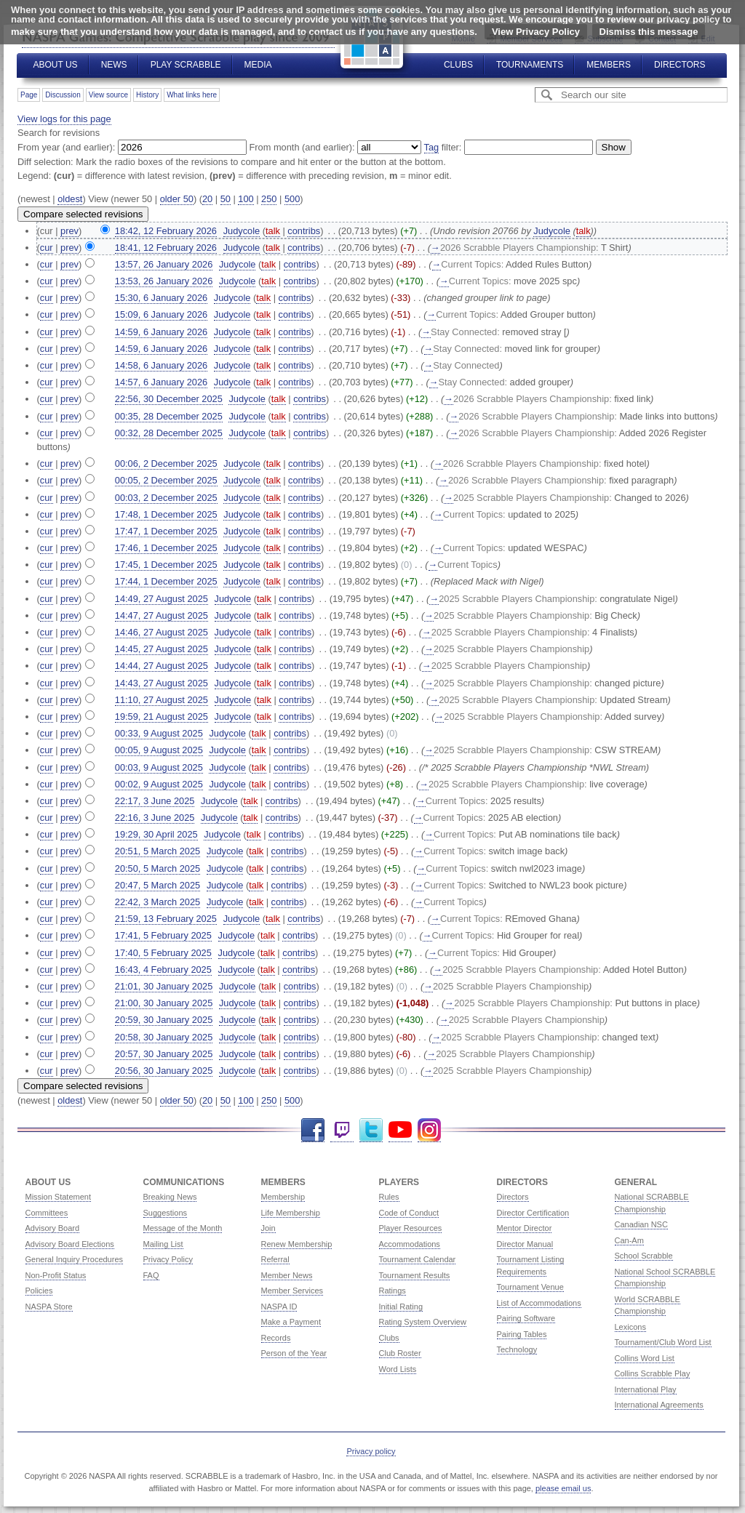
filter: (443, 147)
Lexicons (630, 1327)
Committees (46, 1212)
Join (268, 1228)
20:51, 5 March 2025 (157, 851)
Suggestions (165, 1212)
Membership (283, 1196)
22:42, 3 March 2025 (157, 901)
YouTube (400, 1130)
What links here (192, 95)
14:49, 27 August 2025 (161, 598)
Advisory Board (52, 1228)
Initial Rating (401, 1306)
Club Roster (400, 1353)
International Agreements (659, 1404)
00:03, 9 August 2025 (159, 767)
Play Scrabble (186, 65)
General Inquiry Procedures (74, 1259)
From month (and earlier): (302, 147)
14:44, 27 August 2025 (161, 665)
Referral (275, 1259)
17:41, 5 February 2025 (163, 935)
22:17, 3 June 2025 (155, 800)
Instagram (429, 1130)
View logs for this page (64, 118)
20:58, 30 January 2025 (163, 1037)
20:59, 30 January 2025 (163, 1019)
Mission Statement (58, 1196)
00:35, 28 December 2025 (169, 416)
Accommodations (409, 1244)
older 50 (177, 198)
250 (268, 198)
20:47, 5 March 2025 (157, 885)
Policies (39, 1290)
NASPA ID (279, 1306)
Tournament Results (414, 1275)
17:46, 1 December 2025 (166, 547)
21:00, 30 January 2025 (163, 1003)
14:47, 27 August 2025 (161, 615)
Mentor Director (524, 1228)
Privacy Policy (168, 1259)
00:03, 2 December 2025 (166, 497)
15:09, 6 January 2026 (161, 314)
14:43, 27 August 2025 (161, 683)
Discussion (62, 95)
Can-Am (629, 1240)
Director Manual (525, 1244)
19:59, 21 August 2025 (161, 716)
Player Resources (410, 1228)
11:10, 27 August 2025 (161, 699)
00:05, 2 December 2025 (166, 480)
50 (225, 198)
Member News (287, 1275)
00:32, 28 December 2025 (169, 433)
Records (276, 1337)
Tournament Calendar (417, 1259)
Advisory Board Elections (69, 1244)
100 (245, 198)
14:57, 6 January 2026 (161, 382)
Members (608, 65)
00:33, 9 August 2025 (159, 733)
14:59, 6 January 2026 (161, 331)
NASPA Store (49, 1306)
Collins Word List (644, 1358)
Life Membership (290, 1212)
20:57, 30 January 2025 (163, 1053)
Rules (389, 1196)
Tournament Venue (530, 1287)
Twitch (342, 1130)
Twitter (371, 1130)
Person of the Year (294, 1353)
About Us (55, 65)
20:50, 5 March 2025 (157, 868)
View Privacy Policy (536, 31)
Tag (431, 147)
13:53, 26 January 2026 (163, 281)
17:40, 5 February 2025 (163, 952)
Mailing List (163, 1244)
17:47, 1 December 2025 (166, 531)
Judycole (551, 230)
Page (28, 95)
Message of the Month (183, 1228)
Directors (679, 65)
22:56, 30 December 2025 (169, 398)
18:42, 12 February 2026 (166, 230)
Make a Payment (291, 1321)
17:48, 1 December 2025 (166, 514)
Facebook (312, 1130)
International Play (646, 1389)
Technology (517, 1349)
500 (292, 198)
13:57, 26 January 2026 (163, 264)
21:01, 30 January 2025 (163, 986)
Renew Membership (296, 1244)
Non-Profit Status (56, 1275)
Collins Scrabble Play (652, 1373)
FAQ (151, 1275)
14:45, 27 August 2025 (161, 648)
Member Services (292, 1290)
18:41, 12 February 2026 (166, 247)
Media (258, 65)
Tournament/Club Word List (663, 1342)
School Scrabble (644, 1255)
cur (46, 247)
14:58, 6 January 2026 (161, 365)
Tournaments (529, 65)
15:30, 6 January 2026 (161, 297)
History (147, 95)
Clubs (458, 65)
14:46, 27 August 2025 (161, 632)
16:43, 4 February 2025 (163, 969)
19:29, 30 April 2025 (156, 834)
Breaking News (170, 1196)
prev (69, 230)
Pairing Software (526, 1318)
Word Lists (398, 1369)
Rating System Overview (422, 1321)
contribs (303, 230)
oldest (69, 198)
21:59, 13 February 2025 (166, 918)
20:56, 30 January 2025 (163, 1070)
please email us (563, 1488)
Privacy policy (370, 1451)
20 (207, 198)
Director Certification (533, 1212)
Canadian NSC (641, 1224)
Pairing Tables (522, 1334)
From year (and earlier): (66, 147)
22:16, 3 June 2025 (155, 817)
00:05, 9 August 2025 (159, 750)
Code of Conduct (409, 1212)
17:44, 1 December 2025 (166, 581)
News (114, 65)
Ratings (392, 1290)
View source (108, 95)
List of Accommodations (539, 1303)
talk (273, 230)
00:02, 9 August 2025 (159, 784)
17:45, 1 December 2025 (166, 564)
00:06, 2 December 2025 (166, 463)
